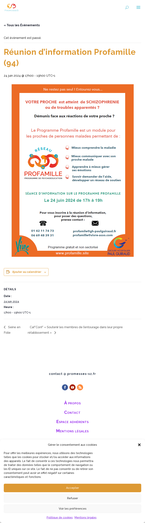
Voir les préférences (72, 508)
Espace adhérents (72, 421)
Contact (72, 412)
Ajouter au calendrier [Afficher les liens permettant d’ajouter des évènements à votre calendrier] (26, 271)
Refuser (72, 498)
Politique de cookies (60, 517)
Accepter (72, 488)
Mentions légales (85, 517)
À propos (72, 402)
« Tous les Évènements (22, 25)
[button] (139, 445)
